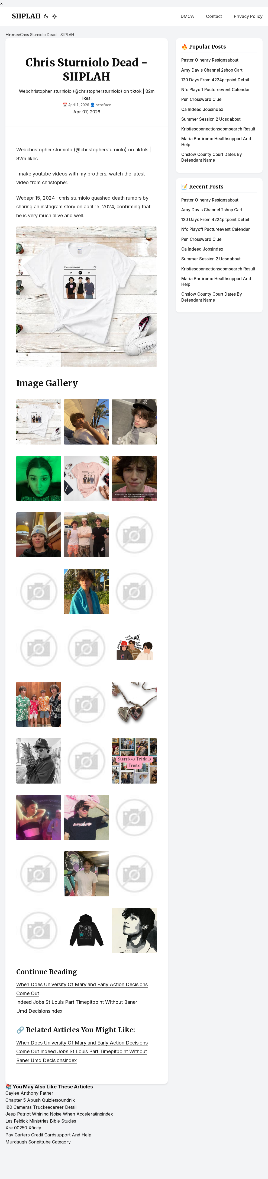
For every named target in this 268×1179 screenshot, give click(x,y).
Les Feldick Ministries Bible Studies (40, 1121)
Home (11, 34)
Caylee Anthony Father (29, 1093)
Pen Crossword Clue (201, 99)
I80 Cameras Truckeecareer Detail (40, 1107)
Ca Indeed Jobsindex (202, 109)
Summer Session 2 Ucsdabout (211, 119)
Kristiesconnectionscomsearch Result (218, 129)
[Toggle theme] (50, 16)
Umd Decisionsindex (39, 1011)
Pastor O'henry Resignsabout (209, 60)
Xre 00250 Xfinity (23, 1127)
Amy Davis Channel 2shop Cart (212, 70)
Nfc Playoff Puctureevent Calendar (215, 89)
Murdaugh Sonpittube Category (38, 1142)
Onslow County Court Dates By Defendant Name (211, 157)
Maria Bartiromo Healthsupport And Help (216, 141)
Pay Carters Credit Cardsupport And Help (48, 1135)
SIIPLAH (26, 16)
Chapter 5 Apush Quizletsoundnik (40, 1100)
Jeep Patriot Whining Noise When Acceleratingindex (59, 1114)
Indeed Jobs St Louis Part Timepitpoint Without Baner (76, 1002)
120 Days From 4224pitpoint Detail (215, 79)
